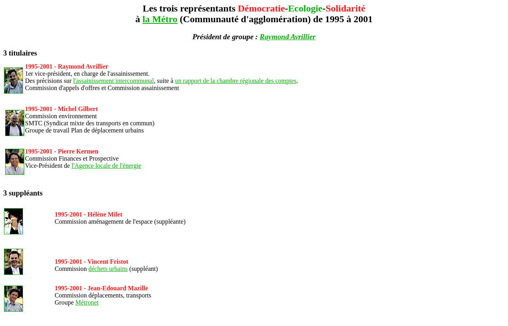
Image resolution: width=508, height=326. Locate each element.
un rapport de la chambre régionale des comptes (235, 80)
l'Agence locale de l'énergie (106, 165)
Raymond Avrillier (288, 37)
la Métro (159, 19)
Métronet (87, 302)
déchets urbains (108, 268)
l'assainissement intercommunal (113, 80)
